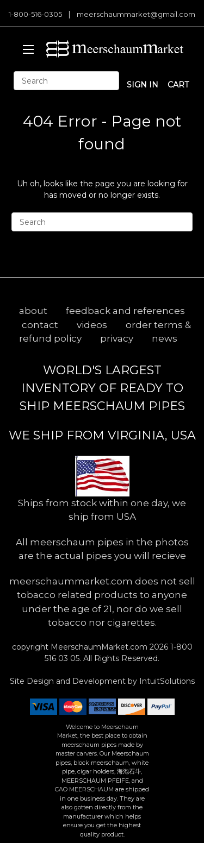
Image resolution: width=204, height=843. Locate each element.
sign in (142, 85)
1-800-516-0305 (35, 14)
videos (92, 324)
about (33, 310)
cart (178, 85)
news (164, 338)
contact (40, 324)
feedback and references (125, 310)
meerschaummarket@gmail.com (136, 14)
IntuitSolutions (167, 681)
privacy (116, 338)
